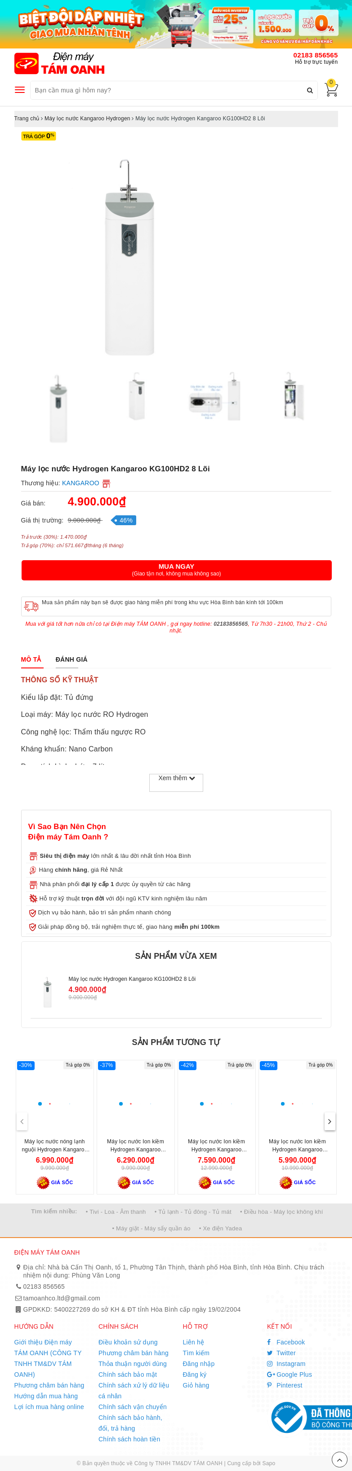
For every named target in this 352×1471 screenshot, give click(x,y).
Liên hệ (194, 1342)
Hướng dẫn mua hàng (46, 1396)
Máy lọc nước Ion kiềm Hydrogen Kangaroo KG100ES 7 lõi (297, 1149)
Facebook (286, 1342)
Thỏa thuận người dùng (132, 1363)
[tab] (31, 659)
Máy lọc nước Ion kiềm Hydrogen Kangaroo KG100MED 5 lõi (216, 1149)
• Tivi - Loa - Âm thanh (116, 1211)
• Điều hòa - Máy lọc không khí (281, 1211)
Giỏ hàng (196, 1385)
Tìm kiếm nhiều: (54, 1211)
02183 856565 (316, 55)
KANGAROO (80, 483)
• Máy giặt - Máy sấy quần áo (151, 1228)
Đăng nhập (199, 1363)
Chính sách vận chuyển (132, 1406)
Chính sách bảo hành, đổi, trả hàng (130, 1423)
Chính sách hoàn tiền (129, 1439)
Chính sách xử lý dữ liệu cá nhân (133, 1391)
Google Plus (289, 1374)
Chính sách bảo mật (127, 1374)
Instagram (286, 1363)
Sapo (268, 1463)
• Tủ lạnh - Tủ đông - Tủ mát (193, 1211)
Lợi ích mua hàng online (49, 1406)
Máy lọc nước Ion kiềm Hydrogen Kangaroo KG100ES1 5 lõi (135, 1149)
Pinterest (285, 1385)
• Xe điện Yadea (220, 1228)
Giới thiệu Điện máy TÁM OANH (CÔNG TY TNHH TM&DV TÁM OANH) (48, 1358)
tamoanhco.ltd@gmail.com (62, 1298)
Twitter (281, 1353)
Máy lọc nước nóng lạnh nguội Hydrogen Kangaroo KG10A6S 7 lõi (54, 1149)
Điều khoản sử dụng (128, 1342)
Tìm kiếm (196, 1353)
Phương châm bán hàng (49, 1385)
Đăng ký (195, 1374)
